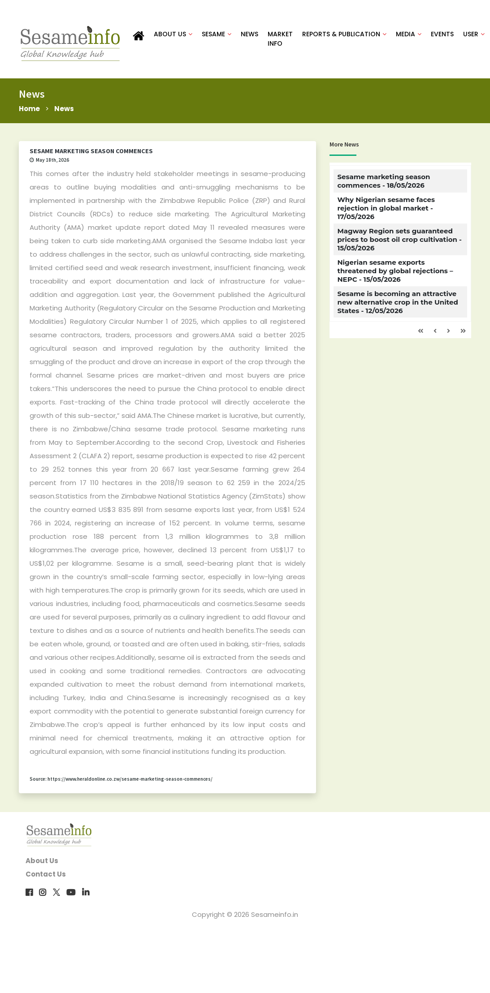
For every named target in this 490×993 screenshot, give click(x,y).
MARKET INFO (280, 39)
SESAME (216, 34)
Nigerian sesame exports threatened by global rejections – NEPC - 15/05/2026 (395, 271)
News (64, 108)
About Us (42, 860)
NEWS (249, 34)
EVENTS (442, 34)
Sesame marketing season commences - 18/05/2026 (383, 180)
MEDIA (408, 34)
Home (29, 108)
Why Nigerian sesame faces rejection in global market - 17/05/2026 (386, 208)
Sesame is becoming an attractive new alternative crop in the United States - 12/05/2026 (397, 302)
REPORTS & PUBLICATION (344, 34)
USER (474, 34)
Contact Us (46, 874)
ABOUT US (173, 34)
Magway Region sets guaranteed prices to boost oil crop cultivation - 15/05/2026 (399, 239)
